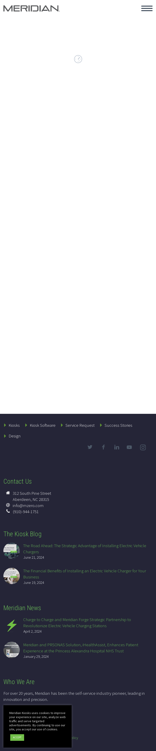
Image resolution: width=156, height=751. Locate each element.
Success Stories (118, 425)
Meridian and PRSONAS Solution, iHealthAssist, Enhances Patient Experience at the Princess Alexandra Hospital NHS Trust (80, 647)
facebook (103, 447)
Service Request (80, 425)
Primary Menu (147, 8)
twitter (89, 447)
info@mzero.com (28, 505)
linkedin (116, 447)
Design (15, 436)
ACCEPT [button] (17, 737)
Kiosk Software (42, 425)
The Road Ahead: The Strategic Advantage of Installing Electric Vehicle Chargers (84, 548)
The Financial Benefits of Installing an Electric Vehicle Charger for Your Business (84, 574)
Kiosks (14, 425)
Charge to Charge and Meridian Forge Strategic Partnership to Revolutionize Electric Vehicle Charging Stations (77, 622)
